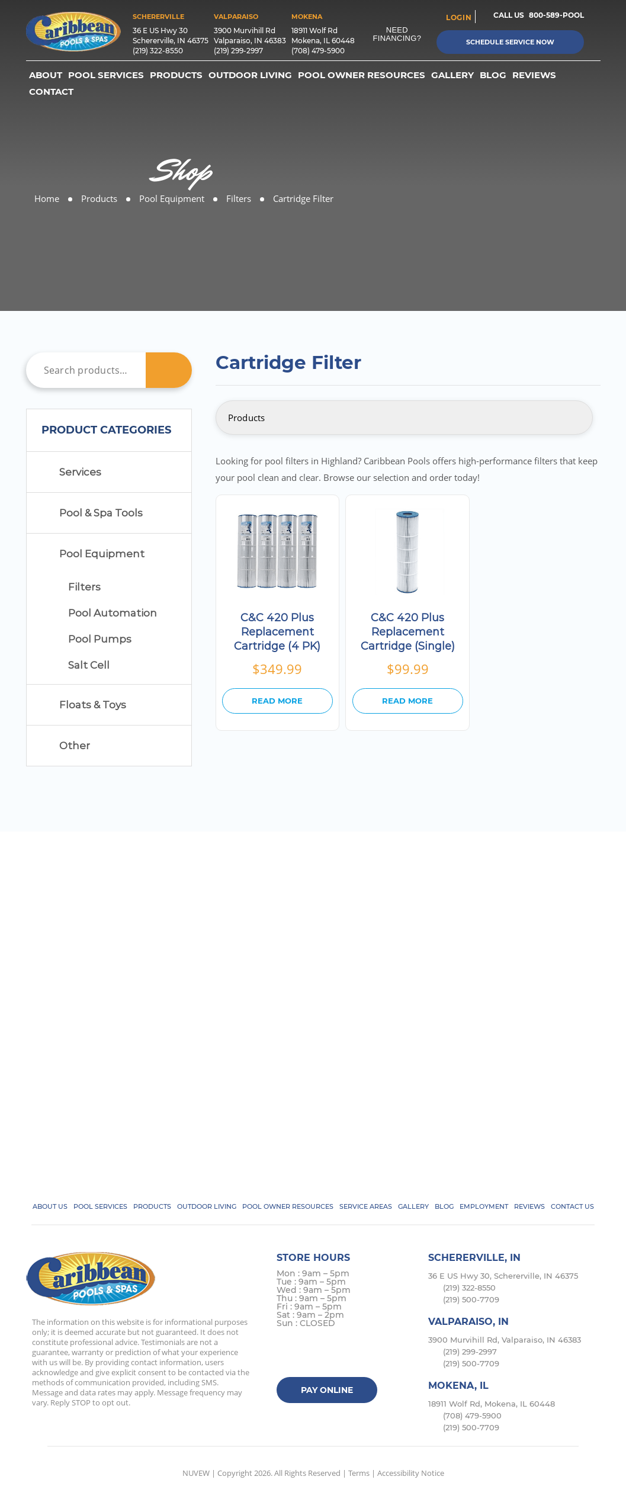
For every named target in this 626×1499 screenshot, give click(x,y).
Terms (359, 1473)
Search (169, 370)
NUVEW (196, 1473)
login (458, 17)
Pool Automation (112, 613)
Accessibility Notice (410, 1473)
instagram (334, 1354)
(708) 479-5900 (318, 50)
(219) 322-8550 (158, 50)
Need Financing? (397, 34)
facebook (287, 1354)
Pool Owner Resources (361, 75)
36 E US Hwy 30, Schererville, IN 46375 (503, 1275)
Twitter (311, 1354)
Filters (84, 587)
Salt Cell (89, 665)
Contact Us (572, 1206)
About (45, 75)
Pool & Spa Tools (101, 513)
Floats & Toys (92, 705)
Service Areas (365, 1206)
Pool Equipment (102, 554)
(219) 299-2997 (238, 50)
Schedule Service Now (510, 42)
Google (357, 1354)
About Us (50, 1206)
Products (176, 75)
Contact (51, 91)
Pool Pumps (99, 639)
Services (80, 472)
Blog (493, 75)
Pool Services (106, 75)
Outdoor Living (250, 75)
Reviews (534, 75)
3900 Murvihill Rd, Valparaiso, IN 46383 (504, 1339)
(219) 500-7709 (471, 1299)
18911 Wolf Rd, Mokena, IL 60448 (491, 1403)
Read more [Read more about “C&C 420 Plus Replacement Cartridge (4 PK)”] (277, 700)
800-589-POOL (556, 15)
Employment (484, 1206)
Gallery (452, 75)
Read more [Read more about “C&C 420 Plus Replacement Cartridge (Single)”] (407, 700)
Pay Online (327, 1390)
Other (74, 746)
